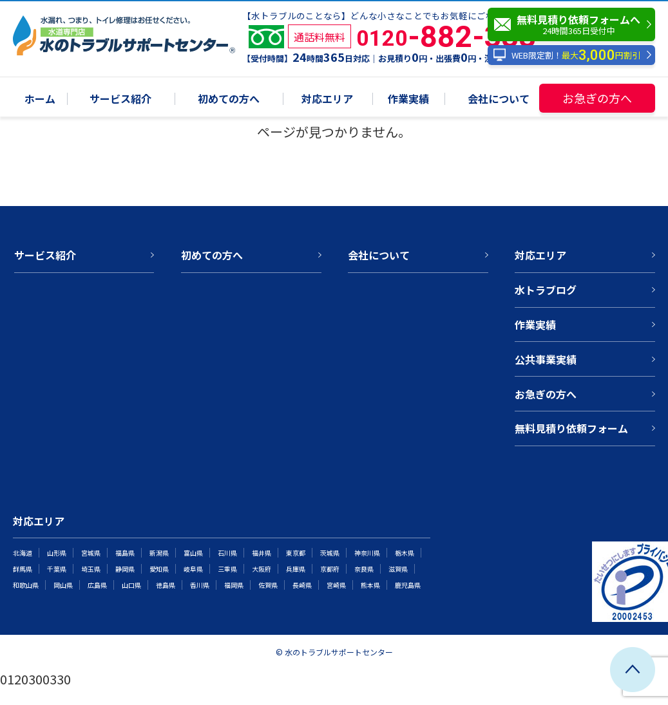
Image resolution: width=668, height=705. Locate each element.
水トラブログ (546, 289)
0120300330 (35, 679)
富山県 (193, 553)
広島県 (97, 585)
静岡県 (125, 569)
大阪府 (261, 569)
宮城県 (90, 553)
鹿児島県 (408, 585)
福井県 (261, 553)
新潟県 (159, 553)
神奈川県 (367, 553)
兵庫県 (295, 569)
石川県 (227, 553)
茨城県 (329, 553)
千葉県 (56, 569)
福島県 (125, 553)
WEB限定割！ (566, 55)
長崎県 (302, 585)
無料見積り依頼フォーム (571, 428)
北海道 (22, 553)
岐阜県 (193, 569)
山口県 (131, 585)
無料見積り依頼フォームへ (574, 24)
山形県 (56, 553)
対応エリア (327, 99)
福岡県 (233, 585)
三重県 (227, 569)
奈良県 (364, 569)
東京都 (295, 553)
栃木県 (404, 553)
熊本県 (370, 585)
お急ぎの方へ (597, 97)
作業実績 (408, 99)
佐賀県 (268, 585)
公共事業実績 (546, 359)
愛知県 (159, 569)
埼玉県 (90, 569)
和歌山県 (26, 585)
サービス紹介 (120, 99)
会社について (499, 99)
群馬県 (22, 569)
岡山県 (63, 585)
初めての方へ (229, 99)
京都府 (329, 569)
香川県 (199, 585)
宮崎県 (336, 585)
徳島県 (165, 585)
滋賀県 (398, 569)
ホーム (39, 99)
